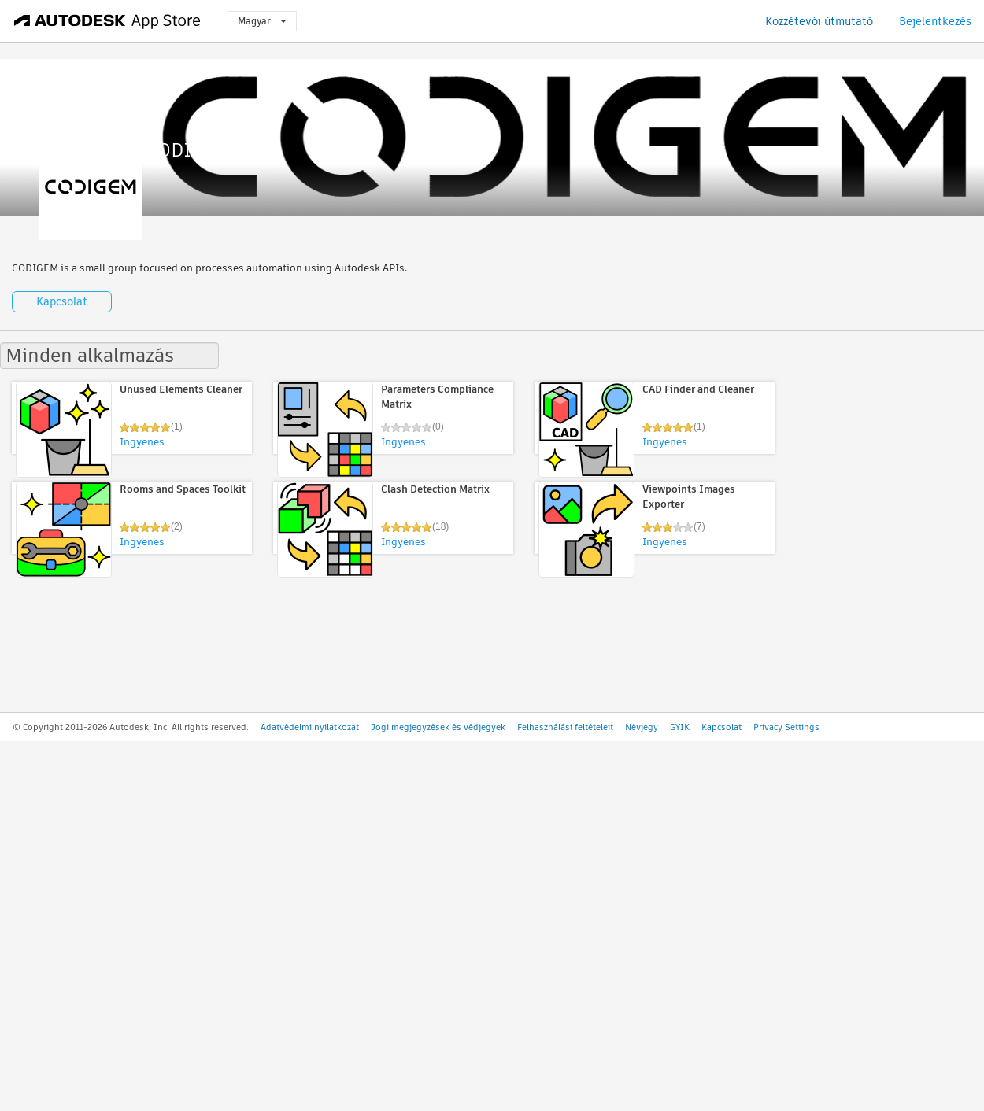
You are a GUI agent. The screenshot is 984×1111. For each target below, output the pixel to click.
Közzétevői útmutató (819, 21)
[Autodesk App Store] (107, 21)
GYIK (680, 727)
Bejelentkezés (935, 21)
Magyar (262, 21)
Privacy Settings (786, 727)
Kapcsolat (61, 301)
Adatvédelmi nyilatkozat (310, 727)
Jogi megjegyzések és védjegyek (438, 727)
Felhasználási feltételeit (565, 727)
